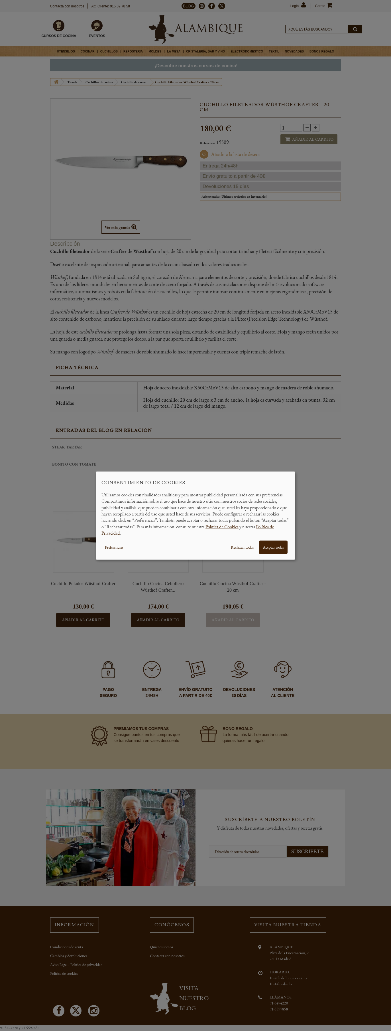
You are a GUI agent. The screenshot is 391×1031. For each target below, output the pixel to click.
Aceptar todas (273, 546)
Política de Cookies (222, 526)
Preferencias (114, 546)
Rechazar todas (242, 546)
